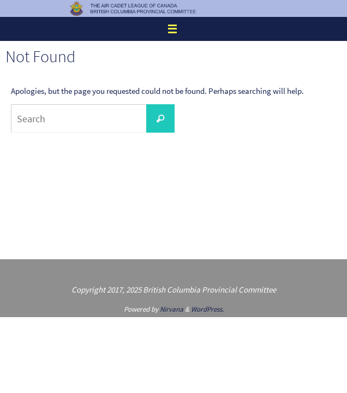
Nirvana (171, 309)
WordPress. (207, 309)
